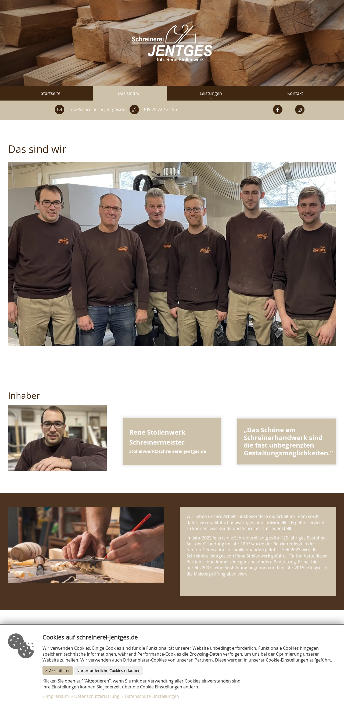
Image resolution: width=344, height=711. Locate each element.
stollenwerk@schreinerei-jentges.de (167, 455)
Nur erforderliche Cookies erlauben (109, 670)
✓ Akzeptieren (58, 670)
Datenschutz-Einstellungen (152, 696)
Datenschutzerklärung (96, 696)
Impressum (57, 696)
